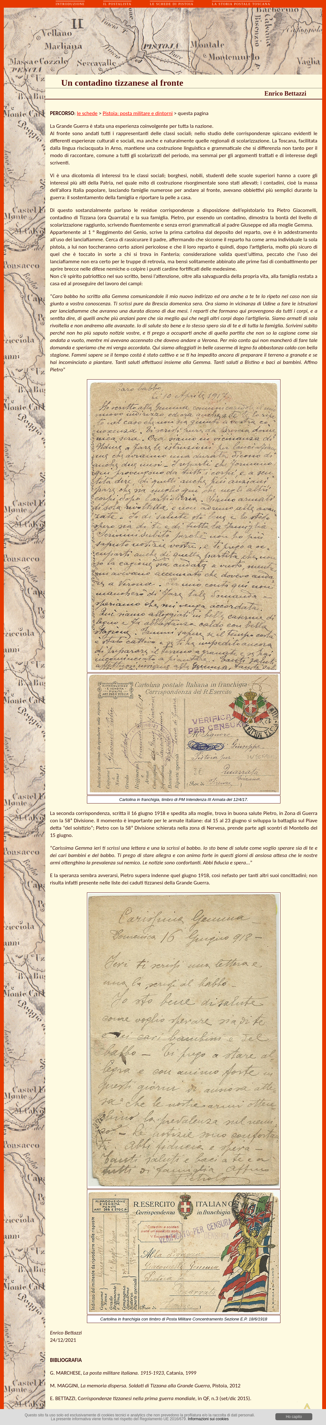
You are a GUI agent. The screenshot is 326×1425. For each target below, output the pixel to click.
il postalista (117, 3)
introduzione (70, 3)
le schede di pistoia (172, 3)
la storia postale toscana (241, 3)
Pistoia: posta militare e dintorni (138, 113)
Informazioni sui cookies (208, 1419)
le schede (87, 113)
